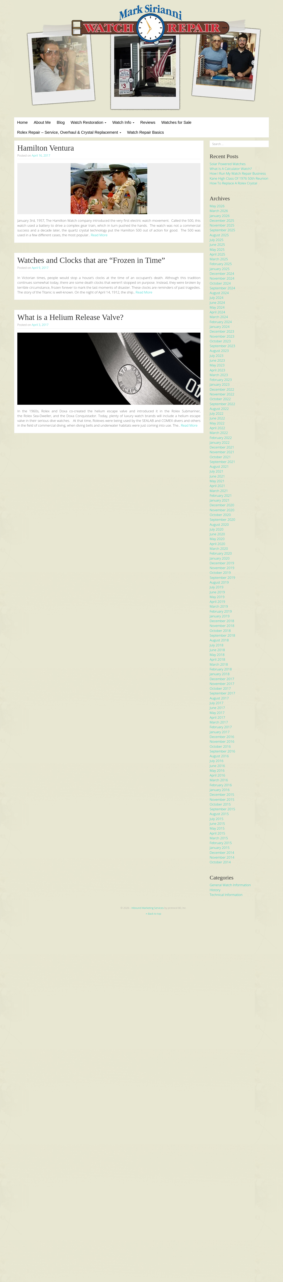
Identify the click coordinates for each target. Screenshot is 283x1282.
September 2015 (222, 809)
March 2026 (219, 210)
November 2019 (222, 567)
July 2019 (216, 587)
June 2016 (217, 765)
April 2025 (217, 254)
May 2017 (217, 712)
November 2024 (222, 278)
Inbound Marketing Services (147, 908)
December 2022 (222, 389)
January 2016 (219, 789)
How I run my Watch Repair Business (238, 173)
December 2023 (222, 331)
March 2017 (219, 722)
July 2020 (216, 529)
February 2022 (221, 437)
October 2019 (220, 572)
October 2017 (220, 688)
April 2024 (217, 312)
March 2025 (219, 259)
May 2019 (217, 597)
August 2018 (219, 640)
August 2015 (219, 813)
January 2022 (219, 442)
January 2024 (219, 326)
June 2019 (217, 592)
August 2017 (219, 698)
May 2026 (217, 206)
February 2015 (221, 842)
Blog (61, 122)
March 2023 (219, 375)
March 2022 (219, 432)
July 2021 (216, 471)
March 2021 (219, 490)
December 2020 (222, 505)
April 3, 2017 (40, 325)
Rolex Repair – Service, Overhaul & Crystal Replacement (69, 132)
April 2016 (217, 775)
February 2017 (221, 727)
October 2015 (220, 804)
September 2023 (222, 346)
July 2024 (216, 297)
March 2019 (219, 606)
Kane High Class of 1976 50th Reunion (239, 178)
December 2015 (222, 794)
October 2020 (220, 514)
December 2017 (222, 679)
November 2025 (222, 225)
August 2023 (219, 350)
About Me (42, 122)
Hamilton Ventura (45, 147)
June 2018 (217, 650)
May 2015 (217, 828)
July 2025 (216, 239)
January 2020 (219, 558)
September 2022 (222, 404)
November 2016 (222, 741)
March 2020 (219, 548)
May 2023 (217, 365)
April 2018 (217, 659)
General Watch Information (230, 885)
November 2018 (222, 625)
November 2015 (222, 799)
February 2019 (221, 611)
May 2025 (217, 249)
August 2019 (219, 582)
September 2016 (222, 751)
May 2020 (217, 538)
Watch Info (123, 122)
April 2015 (217, 833)
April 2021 (217, 485)
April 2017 (217, 717)
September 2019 (222, 577)
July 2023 (216, 355)
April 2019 (217, 601)
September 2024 (222, 288)
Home (22, 122)
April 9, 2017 (40, 268)
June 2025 (217, 244)
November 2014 (222, 857)
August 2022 (219, 408)
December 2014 (222, 852)
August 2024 (219, 292)
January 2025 (219, 268)
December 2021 (222, 447)
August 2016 (219, 756)
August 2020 (219, 524)
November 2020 (222, 510)
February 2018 (221, 669)
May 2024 (217, 307)
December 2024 (222, 273)
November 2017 (222, 683)
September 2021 (222, 461)
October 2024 (220, 283)
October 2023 (220, 341)
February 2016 (221, 785)
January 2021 (219, 500)
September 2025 (222, 230)
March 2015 (219, 838)
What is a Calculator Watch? (231, 168)
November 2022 (222, 394)
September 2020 (222, 519)
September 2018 (222, 635)
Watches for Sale (176, 122)
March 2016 (219, 780)
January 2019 (219, 616)
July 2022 (216, 413)
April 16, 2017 (41, 155)
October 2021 (220, 457)
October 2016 (220, 746)
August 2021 (219, 466)
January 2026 (219, 215)
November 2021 (222, 452)
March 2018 (219, 664)
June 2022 (217, 418)
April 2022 (217, 428)
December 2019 (222, 563)
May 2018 (217, 654)
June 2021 (217, 476)
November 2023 (222, 336)
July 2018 (216, 645)
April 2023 (217, 370)
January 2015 (219, 847)
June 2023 (217, 360)
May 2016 (217, 770)
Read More (99, 235)
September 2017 (222, 693)
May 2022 (217, 423)
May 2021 (217, 481)
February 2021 (221, 495)
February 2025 (221, 263)
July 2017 (216, 703)
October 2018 (220, 630)
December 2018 (222, 621)
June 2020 (217, 534)
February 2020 (221, 553)
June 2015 (217, 823)
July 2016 (216, 760)
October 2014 (220, 862)
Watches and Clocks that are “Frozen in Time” (91, 260)
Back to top (153, 913)
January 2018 (219, 674)
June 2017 (217, 707)
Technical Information (226, 894)
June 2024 (217, 302)
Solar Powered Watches (227, 164)
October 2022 (220, 399)
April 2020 (217, 543)
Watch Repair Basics (145, 132)
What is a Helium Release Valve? (70, 317)
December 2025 (222, 220)
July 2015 (216, 818)
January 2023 (219, 384)
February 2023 (221, 379)
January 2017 (219, 732)
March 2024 (219, 317)
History (215, 890)
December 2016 (222, 736)
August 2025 (219, 235)
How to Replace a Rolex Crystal (233, 183)
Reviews (147, 122)
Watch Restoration (88, 122)
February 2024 (221, 322)
